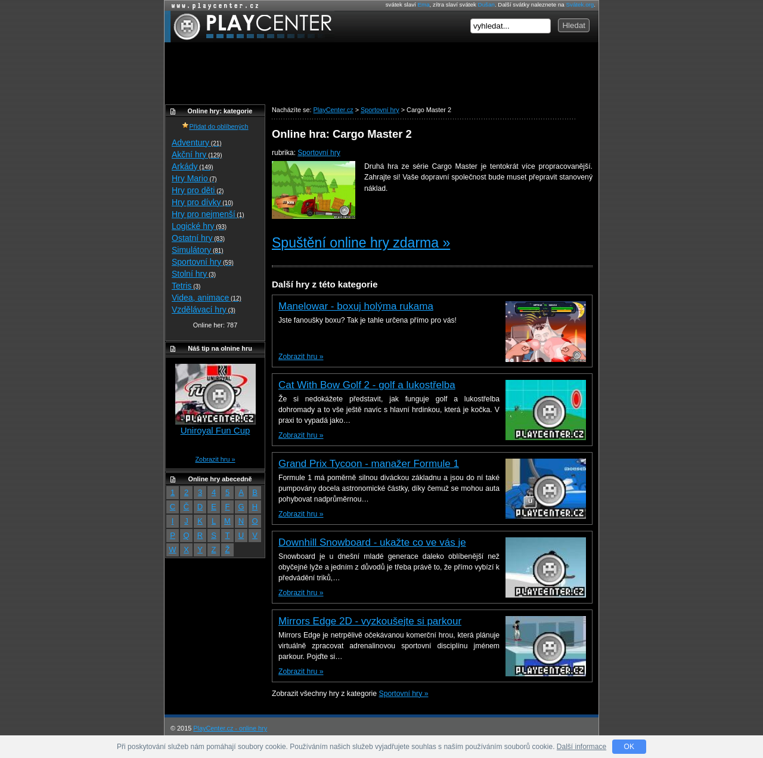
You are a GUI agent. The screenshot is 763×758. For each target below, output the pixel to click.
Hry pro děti (198, 190)
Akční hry (197, 154)
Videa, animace (206, 297)
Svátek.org (580, 4)
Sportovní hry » (404, 693)
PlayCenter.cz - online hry (230, 728)
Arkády (192, 166)
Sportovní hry (318, 152)
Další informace (581, 746)
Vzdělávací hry (203, 309)
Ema (423, 4)
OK (629, 746)
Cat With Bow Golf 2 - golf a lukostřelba (366, 385)
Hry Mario (194, 178)
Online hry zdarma (212, 6)
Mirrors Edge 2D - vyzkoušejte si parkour (369, 621)
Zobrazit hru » (300, 356)
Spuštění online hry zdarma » (361, 242)
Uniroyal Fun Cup (215, 430)
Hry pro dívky (202, 202)
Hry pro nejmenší (208, 214)
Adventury (197, 142)
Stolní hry (194, 274)
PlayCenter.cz (249, 26)
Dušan (486, 4)
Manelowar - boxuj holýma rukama (355, 306)
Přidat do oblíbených (215, 126)
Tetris (186, 285)
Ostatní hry (198, 238)
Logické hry (199, 226)
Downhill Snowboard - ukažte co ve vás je (372, 542)
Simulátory (198, 250)
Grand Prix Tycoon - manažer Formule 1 (368, 463)
